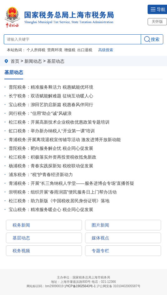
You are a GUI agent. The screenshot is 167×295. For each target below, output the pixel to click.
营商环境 (54, 50)
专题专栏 (100, 250)
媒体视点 (100, 237)
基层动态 (55, 61)
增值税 (69, 50)
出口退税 (84, 50)
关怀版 (157, 21)
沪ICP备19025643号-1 (80, 286)
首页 (15, 61)
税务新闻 (21, 225)
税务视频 (21, 250)
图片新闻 (100, 225)
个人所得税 (36, 50)
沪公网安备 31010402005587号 (119, 286)
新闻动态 (33, 61)
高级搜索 (105, 50)
